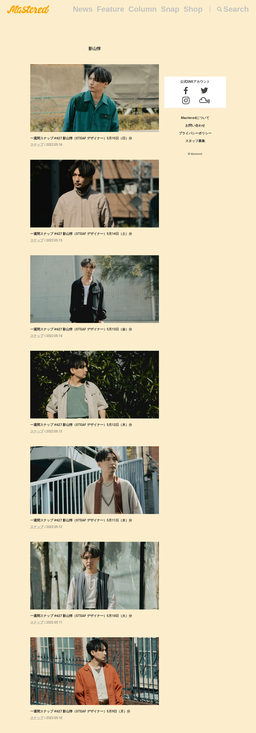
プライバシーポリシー (195, 133)
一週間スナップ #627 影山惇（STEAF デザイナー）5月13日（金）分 (81, 329)
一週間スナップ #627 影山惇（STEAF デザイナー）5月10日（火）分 (81, 616)
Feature (110, 9)
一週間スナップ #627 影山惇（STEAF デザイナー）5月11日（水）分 (81, 520)
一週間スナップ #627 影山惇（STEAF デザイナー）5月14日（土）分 (81, 234)
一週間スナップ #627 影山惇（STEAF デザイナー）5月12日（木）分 (81, 425)
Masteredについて (195, 118)
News (83, 9)
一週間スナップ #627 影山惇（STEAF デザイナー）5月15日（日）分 (81, 138)
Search (236, 9)
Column (142, 9)
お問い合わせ (195, 125)
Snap (170, 9)
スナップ (36, 145)
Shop (193, 9)
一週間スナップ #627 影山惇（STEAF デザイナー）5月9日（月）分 (80, 711)
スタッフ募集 (195, 141)
